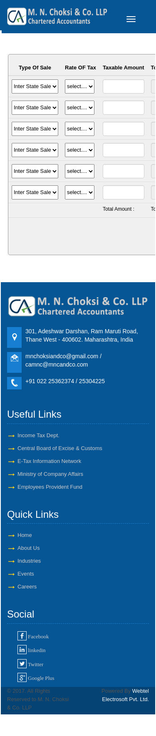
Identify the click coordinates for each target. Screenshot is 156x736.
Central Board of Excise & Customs (59, 448)
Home (24, 535)
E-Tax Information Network (49, 461)
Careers (27, 586)
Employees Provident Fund (49, 487)
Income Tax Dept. (38, 435)
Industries (29, 561)
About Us (28, 548)
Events (25, 574)
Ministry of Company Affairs (50, 474)
